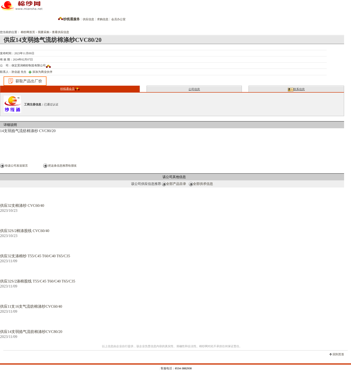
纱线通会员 (70, 89)
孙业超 (15, 72)
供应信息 (88, 19)
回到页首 (338, 354)
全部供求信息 (203, 184)
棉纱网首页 (28, 32)
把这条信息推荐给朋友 (62, 165)
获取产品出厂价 (25, 81)
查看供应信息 (60, 32)
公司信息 (194, 89)
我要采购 (43, 32)
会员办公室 (118, 19)
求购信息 (102, 19)
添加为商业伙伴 (42, 72)
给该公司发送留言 (16, 165)
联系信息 (296, 89)
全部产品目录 (176, 184)
